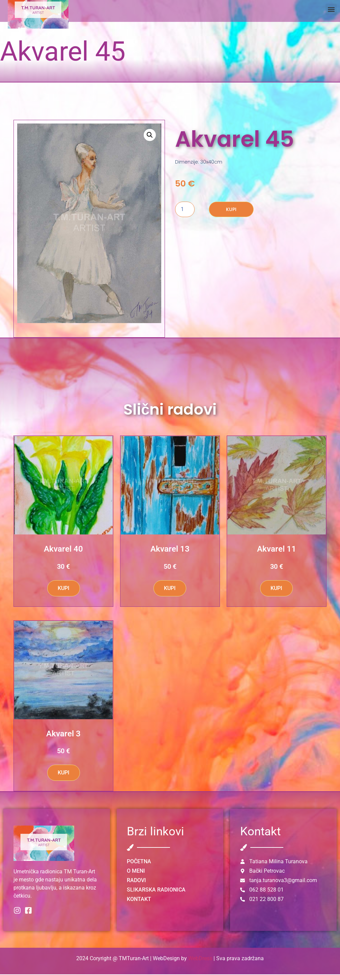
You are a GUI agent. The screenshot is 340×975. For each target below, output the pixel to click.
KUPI (231, 210)
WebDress (200, 959)
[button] (331, 9)
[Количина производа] (185, 210)
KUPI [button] (63, 589)
